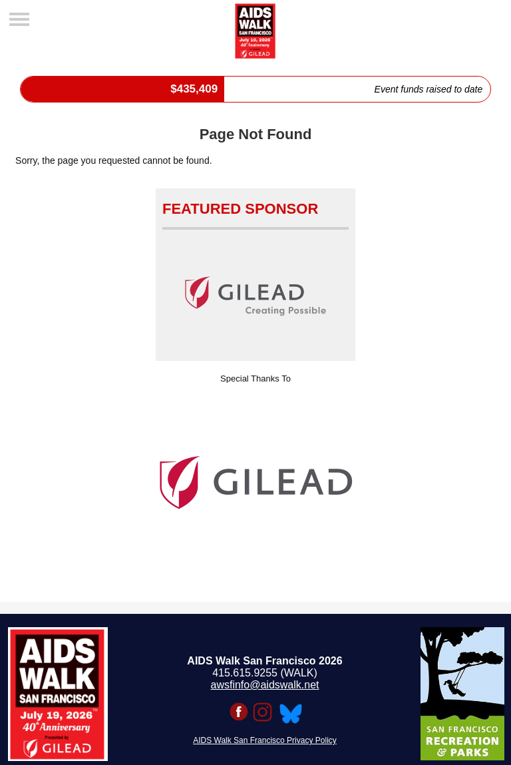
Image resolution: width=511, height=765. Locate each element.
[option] (255, 483)
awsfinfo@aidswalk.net (265, 684)
